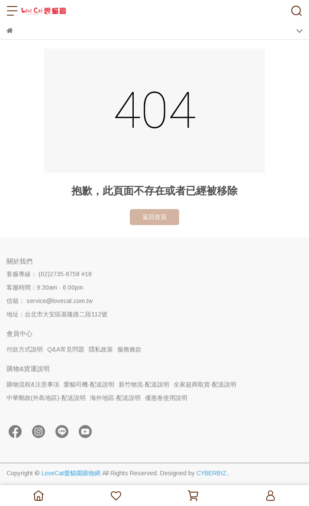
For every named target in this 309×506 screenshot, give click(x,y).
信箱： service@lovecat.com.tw (49, 300)
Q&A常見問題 (65, 349)
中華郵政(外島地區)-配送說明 (46, 397)
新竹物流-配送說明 (144, 384)
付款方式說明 (24, 349)
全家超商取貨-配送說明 (205, 384)
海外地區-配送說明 (115, 397)
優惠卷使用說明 (166, 397)
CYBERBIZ (211, 473)
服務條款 (129, 349)
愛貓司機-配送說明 (89, 384)
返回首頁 (154, 216)
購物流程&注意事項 (32, 384)
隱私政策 (101, 349)
